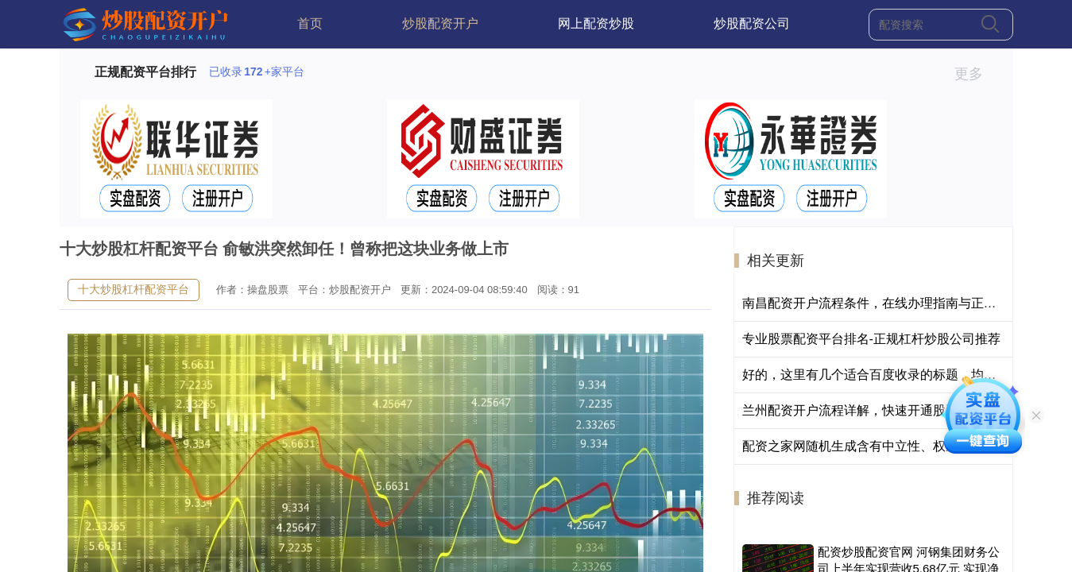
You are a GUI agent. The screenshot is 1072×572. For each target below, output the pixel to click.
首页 (310, 23)
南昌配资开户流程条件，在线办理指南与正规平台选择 (894, 303)
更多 (975, 74)
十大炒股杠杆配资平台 (133, 289)
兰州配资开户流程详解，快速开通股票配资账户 (875, 410)
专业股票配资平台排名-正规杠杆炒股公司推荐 (871, 339)
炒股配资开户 (440, 23)
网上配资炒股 (596, 23)
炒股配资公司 (752, 23)
